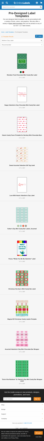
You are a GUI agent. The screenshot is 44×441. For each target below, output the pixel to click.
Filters (39, 36)
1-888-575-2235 (28, 423)
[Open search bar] (7, 3)
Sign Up (37, 399)
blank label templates (16, 23)
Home (2, 32)
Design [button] (3, 409)
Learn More (39, 437)
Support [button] (3, 414)
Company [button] (4, 418)
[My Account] (37, 3)
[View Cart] (41, 3)
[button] (3, 3)
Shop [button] (2, 405)
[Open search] (40, 7)
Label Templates (9, 32)
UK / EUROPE (24, 428)
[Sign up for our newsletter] (17, 398)
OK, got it (38, 433)
